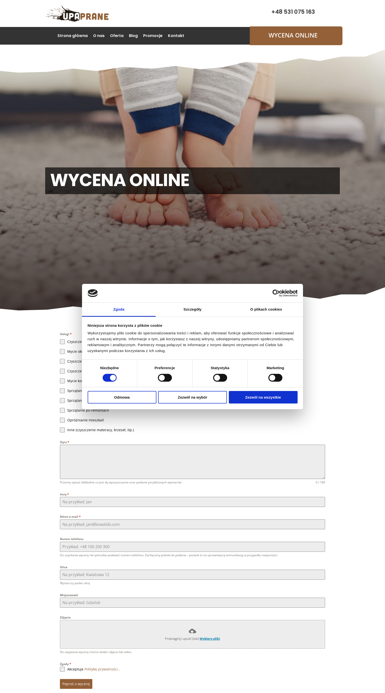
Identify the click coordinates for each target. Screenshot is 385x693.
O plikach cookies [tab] (266, 309)
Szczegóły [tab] (192, 309)
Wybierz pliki (210, 638)
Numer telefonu (71, 539)
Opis (64, 442)
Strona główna (72, 36)
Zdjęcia (65, 617)
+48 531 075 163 (293, 12)
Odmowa (122, 397)
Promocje (153, 36)
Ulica (63, 567)
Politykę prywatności (101, 669)
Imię (64, 494)
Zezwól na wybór (192, 397)
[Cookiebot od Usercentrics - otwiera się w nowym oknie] (276, 293)
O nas (99, 36)
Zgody (65, 664)
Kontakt (176, 36)
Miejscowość (69, 595)
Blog (133, 36)
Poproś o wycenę (76, 683)
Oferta (117, 36)
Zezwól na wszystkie (263, 397)
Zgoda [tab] (118, 309)
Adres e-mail (70, 517)
